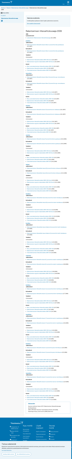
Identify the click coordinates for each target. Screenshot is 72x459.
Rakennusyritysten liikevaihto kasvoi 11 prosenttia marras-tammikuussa (45, 377)
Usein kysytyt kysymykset (26, 437)
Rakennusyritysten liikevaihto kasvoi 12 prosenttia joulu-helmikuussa (44, 347)
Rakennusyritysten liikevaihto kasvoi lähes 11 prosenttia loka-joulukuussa (45, 44)
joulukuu (28, 41)
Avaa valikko (4, 13)
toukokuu (28, 255)
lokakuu (28, 105)
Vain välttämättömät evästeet (23, 454)
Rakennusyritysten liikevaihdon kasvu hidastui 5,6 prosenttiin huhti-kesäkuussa (46, 227)
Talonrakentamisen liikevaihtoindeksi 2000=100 (39, 70)
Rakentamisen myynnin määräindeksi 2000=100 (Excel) (40, 61)
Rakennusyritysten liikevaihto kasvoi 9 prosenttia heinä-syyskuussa (43, 139)
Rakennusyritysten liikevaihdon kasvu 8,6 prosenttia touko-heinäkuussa (45, 197)
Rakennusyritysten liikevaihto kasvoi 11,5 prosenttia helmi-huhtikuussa (45, 289)
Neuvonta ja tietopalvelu (26, 430)
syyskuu (28, 135)
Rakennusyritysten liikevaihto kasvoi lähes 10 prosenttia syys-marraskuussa (46, 77)
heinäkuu (28, 194)
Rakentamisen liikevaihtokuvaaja (19, 8)
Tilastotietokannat (41, 434)
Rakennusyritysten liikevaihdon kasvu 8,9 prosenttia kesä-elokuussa (44, 168)
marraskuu (29, 73)
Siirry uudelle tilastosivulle (33, 23)
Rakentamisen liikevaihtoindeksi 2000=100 (37, 68)
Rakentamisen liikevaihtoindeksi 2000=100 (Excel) (39, 59)
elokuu (27, 164)
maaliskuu (28, 314)
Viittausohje (31, 403)
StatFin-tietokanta (41, 431)
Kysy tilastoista (27, 433)
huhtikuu (28, 285)
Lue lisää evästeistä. (7, 450)
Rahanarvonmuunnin (41, 439)
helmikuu (28, 343)
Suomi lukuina (39, 436)
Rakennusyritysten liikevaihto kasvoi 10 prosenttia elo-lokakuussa (43, 109)
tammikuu (28, 373)
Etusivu (3, 8)
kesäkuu (28, 223)
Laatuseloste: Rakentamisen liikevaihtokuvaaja (38, 37)
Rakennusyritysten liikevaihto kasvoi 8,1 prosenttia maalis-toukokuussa (45, 259)
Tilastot (8, 8)
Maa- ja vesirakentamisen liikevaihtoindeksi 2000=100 (40, 66)
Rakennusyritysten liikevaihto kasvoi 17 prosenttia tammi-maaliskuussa (45, 318)
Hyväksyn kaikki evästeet (8, 454)
